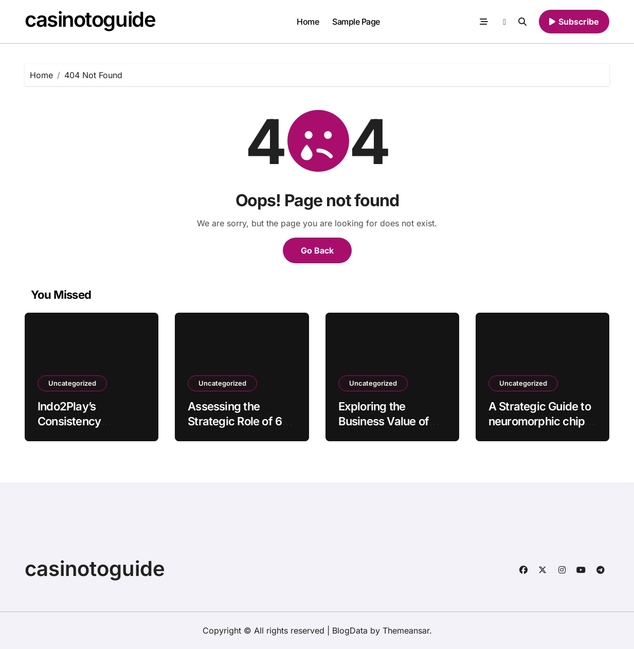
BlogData (350, 630)
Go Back (317, 250)
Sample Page (356, 21)
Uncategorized (72, 383)
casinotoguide (90, 19)
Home (308, 21)
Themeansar (406, 630)
